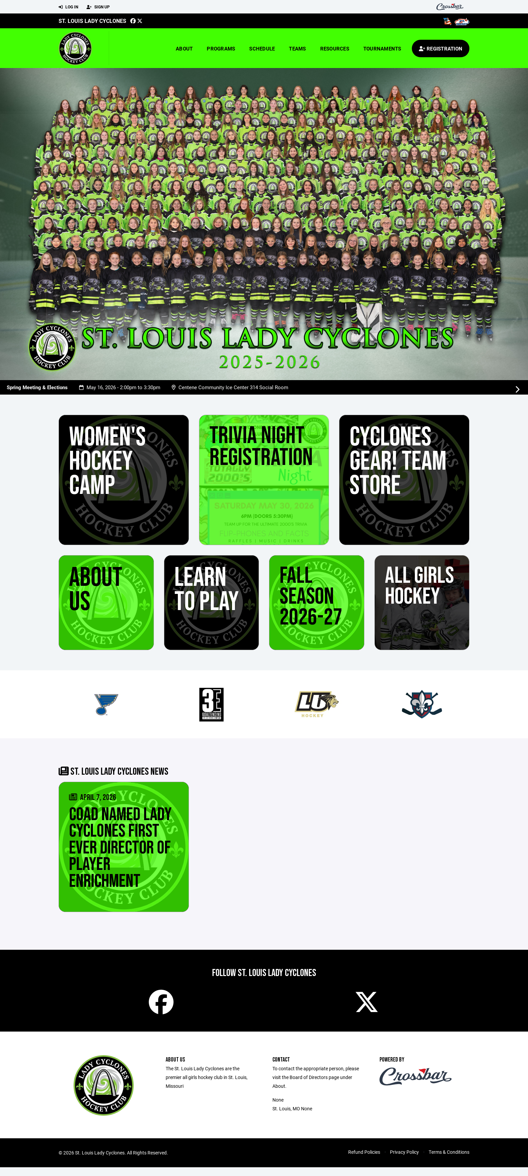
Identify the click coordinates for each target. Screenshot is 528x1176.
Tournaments (382, 48)
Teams (297, 48)
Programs (221, 48)
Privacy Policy (404, 1160)
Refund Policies (364, 1160)
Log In (68, 7)
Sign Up (98, 7)
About (184, 48)
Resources (334, 48)
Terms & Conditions (449, 1160)
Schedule (262, 48)
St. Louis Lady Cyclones (92, 20)
